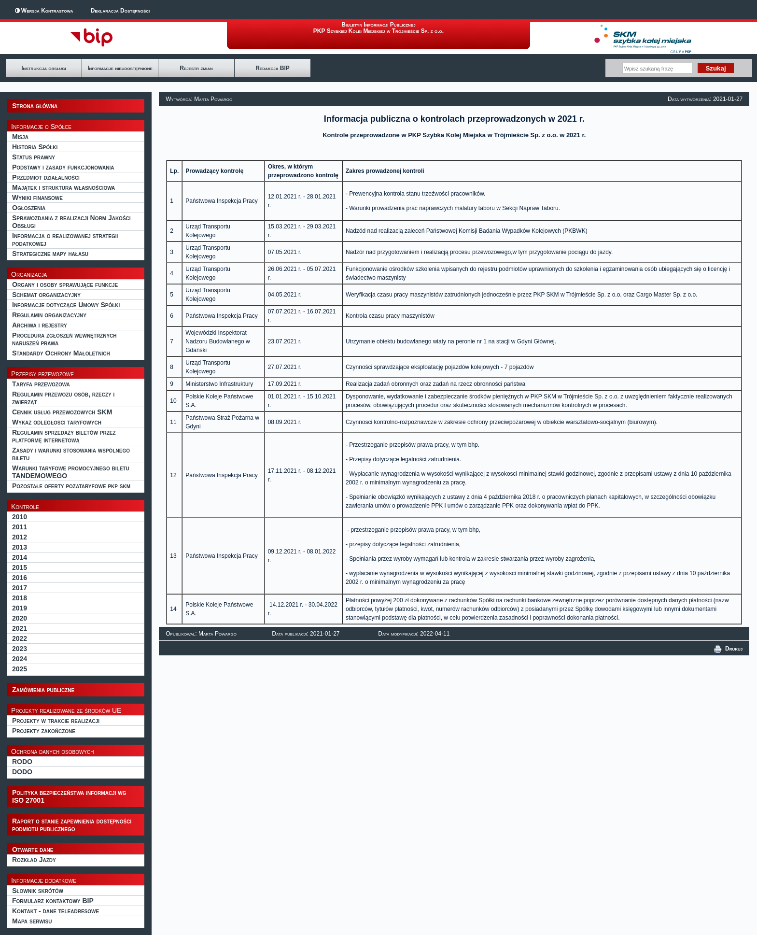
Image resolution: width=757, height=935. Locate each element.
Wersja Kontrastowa (47, 10)
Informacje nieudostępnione (120, 68)
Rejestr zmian (196, 68)
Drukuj (728, 648)
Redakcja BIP (272, 68)
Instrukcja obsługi (43, 68)
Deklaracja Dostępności (120, 10)
